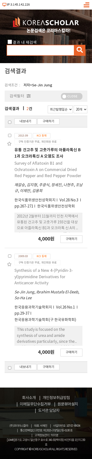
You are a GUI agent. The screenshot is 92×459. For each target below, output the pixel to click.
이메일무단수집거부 (35, 404)
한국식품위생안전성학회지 (35, 200)
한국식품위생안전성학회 (56, 206)
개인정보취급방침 (56, 398)
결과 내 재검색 (25, 42)
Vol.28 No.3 (69, 200)
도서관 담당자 (48, 410)
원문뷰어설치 (68, 404)
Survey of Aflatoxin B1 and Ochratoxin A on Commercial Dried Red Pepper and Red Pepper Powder (47, 169)
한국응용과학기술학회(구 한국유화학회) (45, 320)
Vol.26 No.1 (66, 307)
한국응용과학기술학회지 (33, 307)
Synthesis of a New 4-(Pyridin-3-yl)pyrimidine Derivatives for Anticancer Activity (43, 276)
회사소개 (29, 398)
